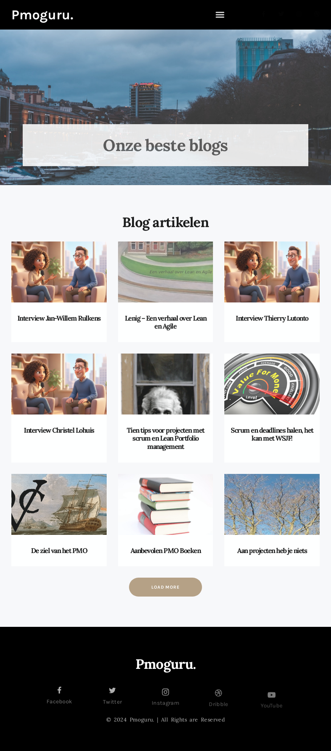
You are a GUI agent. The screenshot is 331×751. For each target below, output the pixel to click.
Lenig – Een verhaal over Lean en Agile (166, 322)
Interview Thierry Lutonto (272, 318)
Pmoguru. (42, 15)
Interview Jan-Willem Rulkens (59, 318)
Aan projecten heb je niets (272, 550)
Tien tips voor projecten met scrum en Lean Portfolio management (165, 438)
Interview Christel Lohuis (59, 430)
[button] (220, 15)
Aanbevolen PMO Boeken (166, 550)
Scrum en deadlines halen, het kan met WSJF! (272, 434)
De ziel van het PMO (59, 550)
